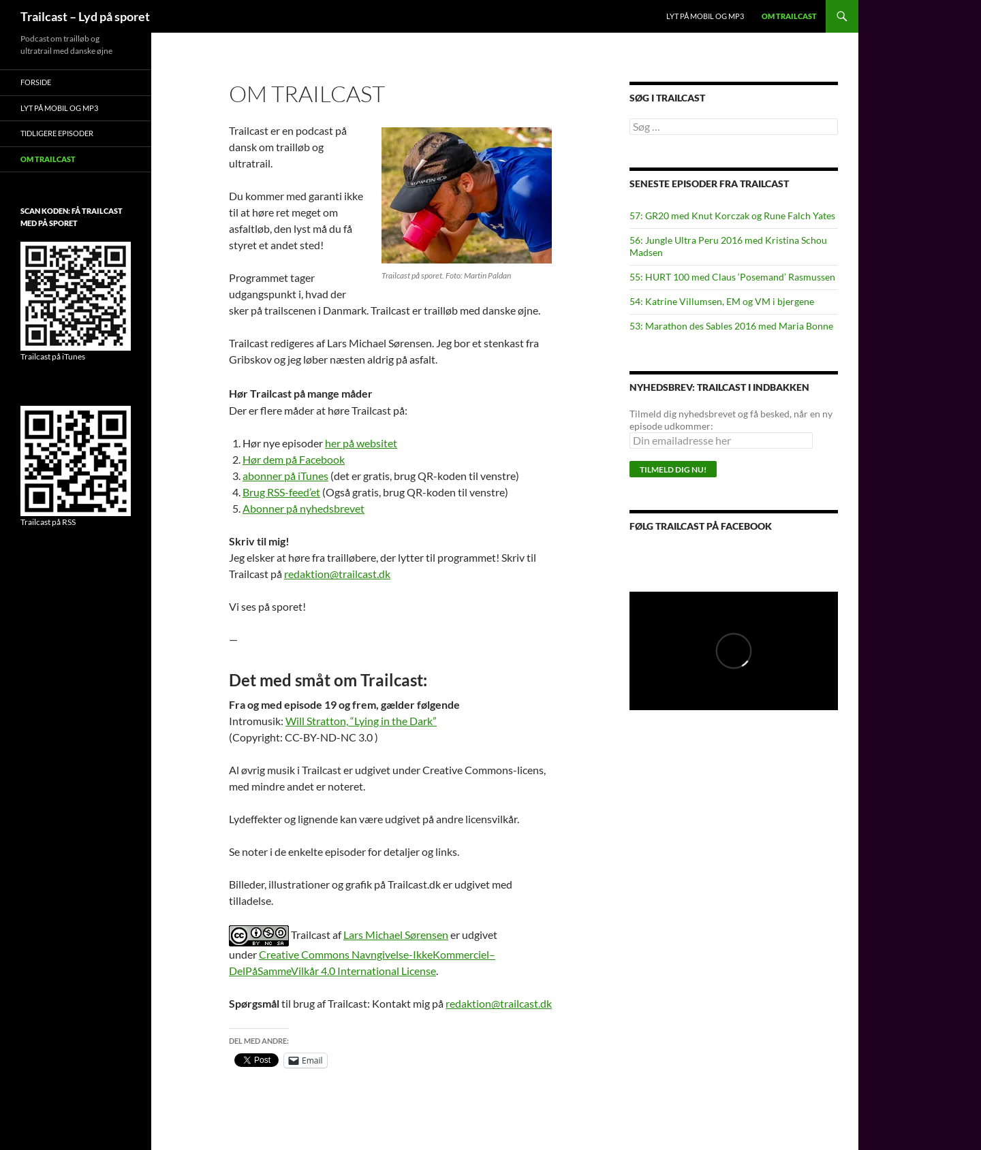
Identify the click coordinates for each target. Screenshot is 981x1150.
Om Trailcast (789, 16)
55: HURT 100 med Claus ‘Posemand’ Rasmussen (732, 277)
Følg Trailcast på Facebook (700, 526)
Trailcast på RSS (48, 522)
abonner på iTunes (285, 475)
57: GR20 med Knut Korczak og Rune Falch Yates (732, 215)
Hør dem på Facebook (294, 459)
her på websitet (361, 442)
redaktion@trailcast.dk (337, 573)
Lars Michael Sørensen (395, 934)
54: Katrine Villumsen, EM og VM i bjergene (721, 301)
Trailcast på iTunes (52, 356)
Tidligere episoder (56, 133)
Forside (35, 82)
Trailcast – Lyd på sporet (85, 16)
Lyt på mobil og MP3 (705, 16)
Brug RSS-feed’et (281, 491)
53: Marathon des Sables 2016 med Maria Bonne (731, 326)
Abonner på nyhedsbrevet (303, 508)
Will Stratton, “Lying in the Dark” (361, 720)
